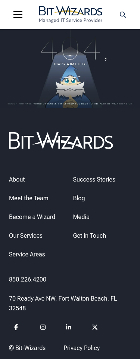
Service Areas (27, 254)
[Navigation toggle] (18, 14)
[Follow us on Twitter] (95, 328)
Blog (79, 197)
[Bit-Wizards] (70, 14)
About (17, 179)
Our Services (26, 235)
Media (81, 216)
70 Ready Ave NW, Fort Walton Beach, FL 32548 (63, 303)
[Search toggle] (123, 14)
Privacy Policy (81, 347)
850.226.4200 (27, 279)
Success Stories (94, 179)
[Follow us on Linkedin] (68, 328)
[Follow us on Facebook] (17, 328)
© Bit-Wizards (27, 347)
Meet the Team (29, 197)
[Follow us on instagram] (43, 328)
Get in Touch (89, 235)
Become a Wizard (32, 216)
